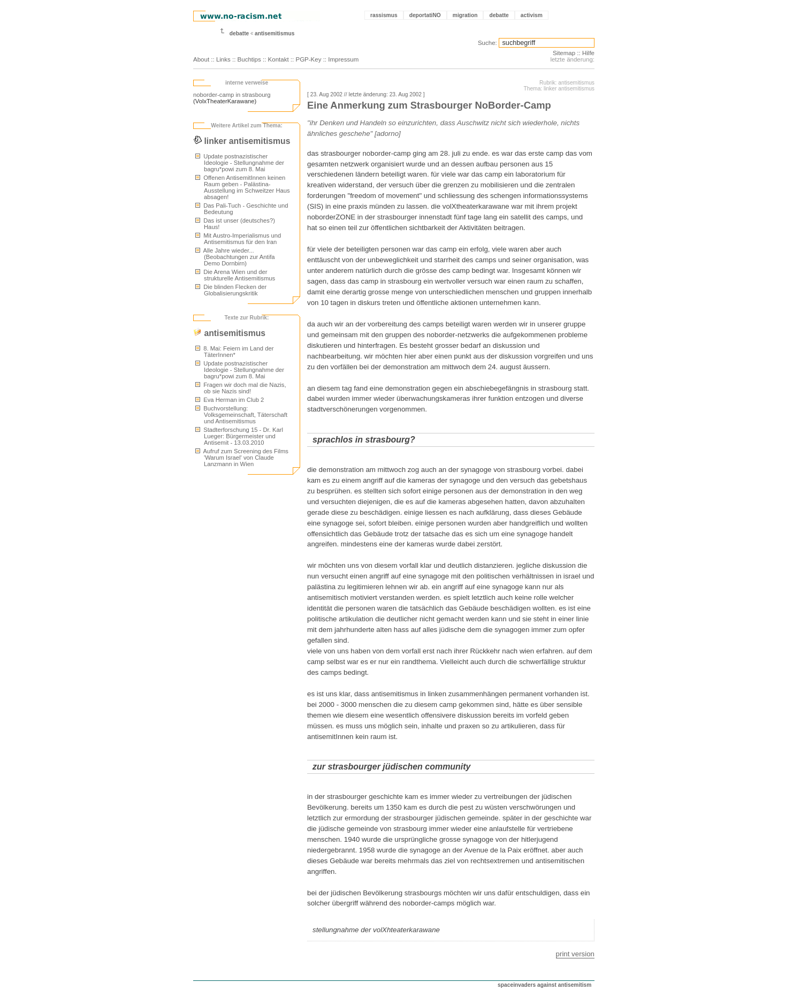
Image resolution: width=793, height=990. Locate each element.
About (201, 59)
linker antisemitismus (241, 141)
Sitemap (564, 53)
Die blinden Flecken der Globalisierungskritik (230, 290)
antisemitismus (275, 33)
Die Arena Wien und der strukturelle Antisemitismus (235, 275)
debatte (498, 15)
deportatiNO (425, 15)
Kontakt (278, 59)
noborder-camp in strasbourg (231, 95)
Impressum (343, 59)
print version (575, 954)
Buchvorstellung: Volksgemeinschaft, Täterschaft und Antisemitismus (241, 414)
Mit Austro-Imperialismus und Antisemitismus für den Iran (238, 238)
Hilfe (588, 53)
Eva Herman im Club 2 (229, 400)
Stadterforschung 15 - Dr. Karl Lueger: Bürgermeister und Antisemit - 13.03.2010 (239, 436)
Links (223, 59)
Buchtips (249, 59)
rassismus (384, 15)
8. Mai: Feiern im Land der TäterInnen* (234, 351)
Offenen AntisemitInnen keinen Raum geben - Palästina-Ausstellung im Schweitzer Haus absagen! (242, 187)
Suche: (487, 43)
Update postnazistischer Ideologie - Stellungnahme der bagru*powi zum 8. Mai (239, 162)
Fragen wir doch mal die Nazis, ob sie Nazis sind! (240, 388)
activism (532, 15)
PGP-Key (308, 59)
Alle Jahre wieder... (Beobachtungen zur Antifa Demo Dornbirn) (235, 256)
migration (465, 15)
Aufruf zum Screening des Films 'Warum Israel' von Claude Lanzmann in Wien (241, 457)
